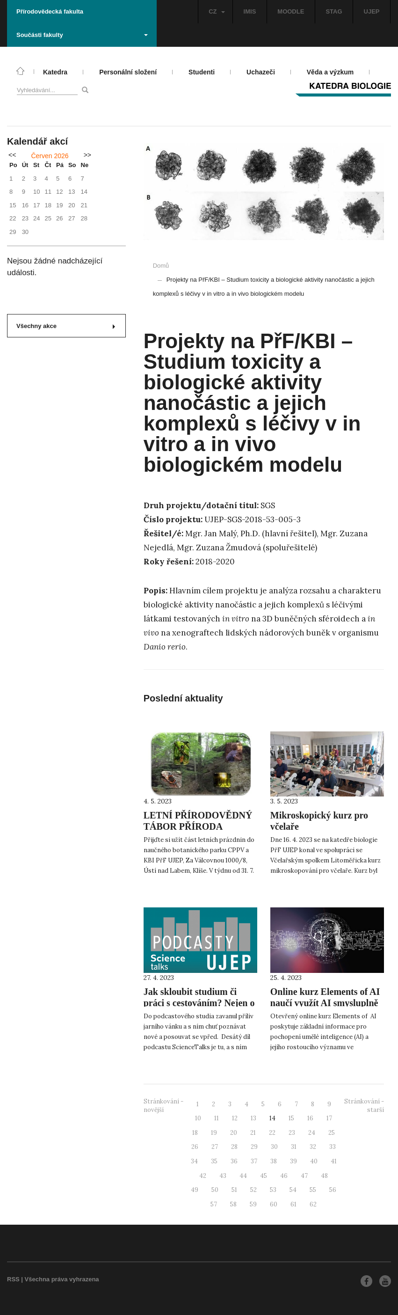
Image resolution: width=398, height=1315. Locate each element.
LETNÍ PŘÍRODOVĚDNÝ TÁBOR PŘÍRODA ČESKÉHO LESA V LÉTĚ (198, 826)
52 (253, 1190)
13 (253, 1118)
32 (313, 1147)
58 (233, 1204)
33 (332, 1147)
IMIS (250, 11)
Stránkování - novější (163, 1105)
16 (310, 1118)
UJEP (372, 11)
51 (234, 1190)
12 (235, 1118)
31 (294, 1147)
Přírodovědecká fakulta (49, 11)
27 (214, 1147)
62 (313, 1204)
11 (216, 1118)
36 (234, 1161)
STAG (334, 11)
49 (194, 1190)
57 (213, 1204)
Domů (161, 265)
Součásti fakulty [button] (82, 34)
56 (332, 1190)
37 (254, 1161)
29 (254, 1147)
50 (214, 1190)
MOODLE (290, 11)
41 (334, 1161)
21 (253, 1133)
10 (198, 1118)
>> (87, 155)
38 (273, 1161)
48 (324, 1176)
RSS (13, 1279)
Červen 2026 (49, 156)
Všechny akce (65, 325)
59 (253, 1204)
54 (293, 1190)
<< (12, 155)
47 (304, 1176)
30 (274, 1147)
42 (202, 1176)
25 (331, 1133)
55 (313, 1190)
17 (329, 1118)
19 (214, 1133)
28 (234, 1147)
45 (263, 1176)
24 (311, 1133)
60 (273, 1204)
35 (214, 1161)
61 (293, 1204)
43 (222, 1176)
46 (284, 1176)
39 (293, 1161)
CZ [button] (216, 11)
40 (314, 1161)
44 (243, 1176)
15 (291, 1118)
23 (292, 1133)
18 (195, 1133)
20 (233, 1133)
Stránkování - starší (364, 1105)
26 (194, 1147)
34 (194, 1161)
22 (272, 1133)
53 (273, 1190)
